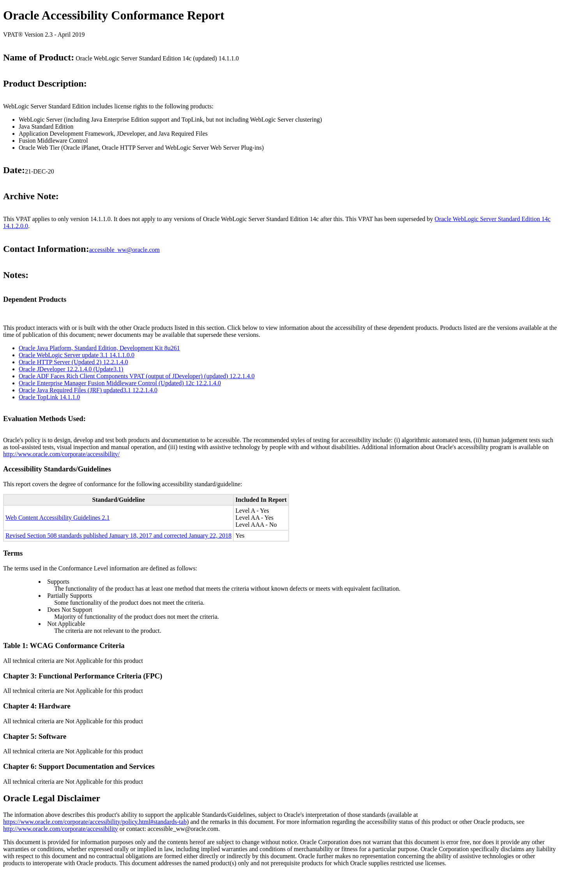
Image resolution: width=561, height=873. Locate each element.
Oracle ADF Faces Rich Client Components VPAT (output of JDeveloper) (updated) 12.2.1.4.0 (136, 376)
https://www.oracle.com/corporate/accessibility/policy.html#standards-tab (95, 821)
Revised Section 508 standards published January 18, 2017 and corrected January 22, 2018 (118, 535)
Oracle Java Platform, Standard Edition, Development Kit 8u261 (99, 348)
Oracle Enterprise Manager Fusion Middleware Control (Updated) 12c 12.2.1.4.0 (120, 383)
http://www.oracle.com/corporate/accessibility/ (61, 454)
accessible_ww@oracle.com (124, 249)
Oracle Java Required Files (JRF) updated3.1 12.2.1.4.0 (88, 390)
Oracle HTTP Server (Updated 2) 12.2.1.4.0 (73, 362)
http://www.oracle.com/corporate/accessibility (60, 828)
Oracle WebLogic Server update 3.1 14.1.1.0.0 (76, 355)
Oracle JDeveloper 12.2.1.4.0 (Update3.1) (71, 369)
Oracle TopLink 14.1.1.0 (49, 397)
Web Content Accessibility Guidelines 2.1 (57, 517)
